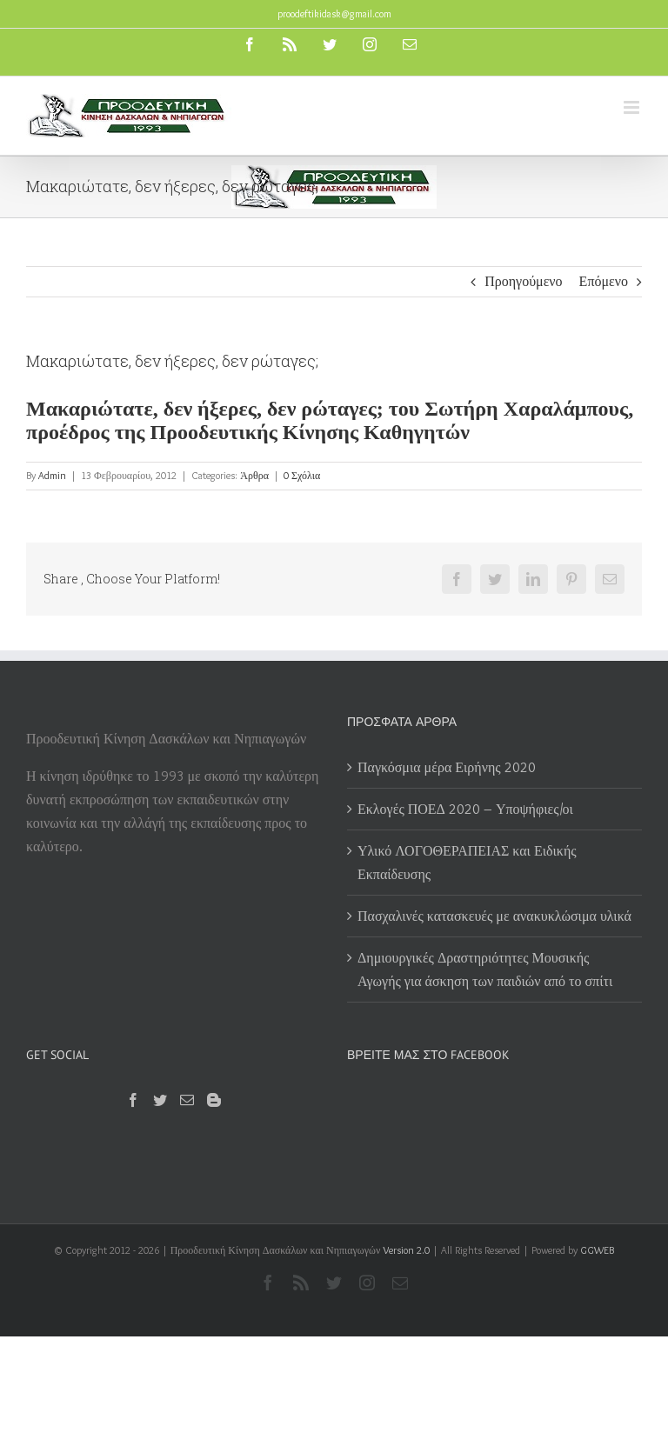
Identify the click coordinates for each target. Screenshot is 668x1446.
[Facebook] (133, 1100)
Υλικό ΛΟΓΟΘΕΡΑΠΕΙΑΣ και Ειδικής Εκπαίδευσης (467, 863)
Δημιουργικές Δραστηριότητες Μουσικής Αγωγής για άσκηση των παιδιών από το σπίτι (486, 970)
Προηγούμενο (523, 281)
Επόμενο (603, 281)
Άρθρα (254, 475)
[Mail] (187, 1100)
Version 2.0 (406, 1249)
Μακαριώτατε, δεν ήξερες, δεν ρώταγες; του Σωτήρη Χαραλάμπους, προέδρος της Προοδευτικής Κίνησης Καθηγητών (329, 420)
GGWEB (597, 1249)
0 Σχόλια (302, 475)
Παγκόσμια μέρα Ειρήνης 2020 (446, 767)
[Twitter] (160, 1100)
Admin (52, 475)
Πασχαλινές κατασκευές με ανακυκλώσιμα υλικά (494, 916)
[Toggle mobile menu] (633, 107)
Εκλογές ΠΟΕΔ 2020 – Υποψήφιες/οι (465, 809)
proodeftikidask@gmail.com (334, 13)
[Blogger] (214, 1100)
